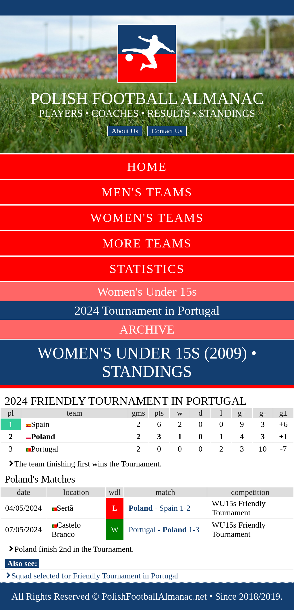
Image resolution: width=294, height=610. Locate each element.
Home (147, 166)
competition (250, 492)
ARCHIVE (147, 329)
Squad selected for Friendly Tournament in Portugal (94, 575)
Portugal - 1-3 (164, 529)
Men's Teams (146, 192)
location (76, 492)
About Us (125, 131)
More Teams (147, 243)
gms (138, 412)
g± (283, 412)
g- (262, 412)
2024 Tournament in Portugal (147, 310)
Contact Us (167, 131)
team (74, 412)
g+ (242, 412)
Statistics (147, 269)
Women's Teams (147, 217)
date (23, 492)
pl (10, 412)
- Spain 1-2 (159, 508)
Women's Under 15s (147, 291)
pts (159, 412)
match (165, 492)
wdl (115, 492)
